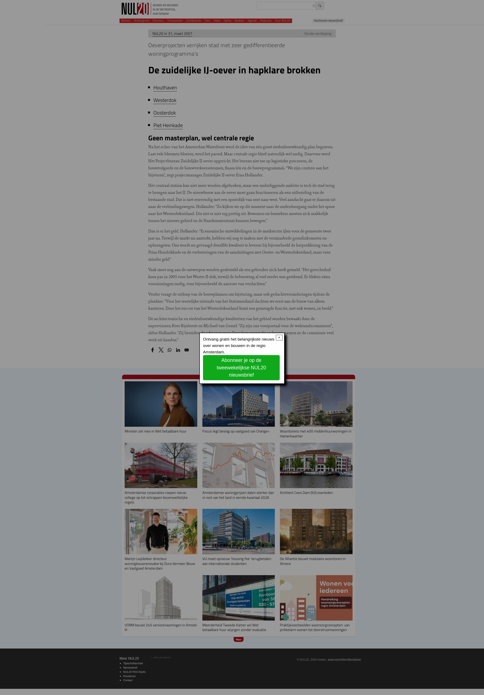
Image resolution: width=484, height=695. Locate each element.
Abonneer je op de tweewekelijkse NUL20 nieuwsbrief (241, 367)
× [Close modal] (279, 337)
